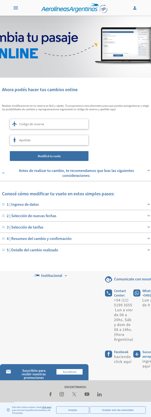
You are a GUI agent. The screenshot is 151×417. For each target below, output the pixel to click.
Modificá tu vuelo (49, 156)
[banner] (75, 47)
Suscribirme (69, 372)
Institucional (50, 275)
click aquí (46, 407)
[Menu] (16, 8)
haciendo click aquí (123, 359)
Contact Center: (120, 293)
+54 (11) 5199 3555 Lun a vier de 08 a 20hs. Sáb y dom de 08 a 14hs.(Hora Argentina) (123, 320)
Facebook (121, 352)
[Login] (135, 8)
